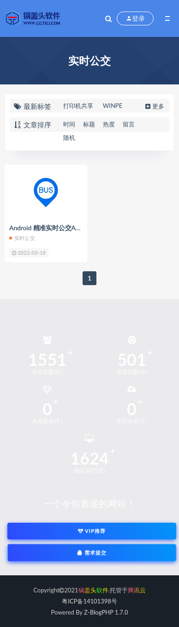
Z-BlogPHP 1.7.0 (106, 612)
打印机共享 (78, 105)
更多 (153, 106)
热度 (109, 124)
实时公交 (22, 238)
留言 (129, 124)
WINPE (112, 105)
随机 (69, 137)
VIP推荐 (92, 531)
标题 (89, 124)
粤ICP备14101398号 (89, 601)
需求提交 (92, 552)
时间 (69, 124)
